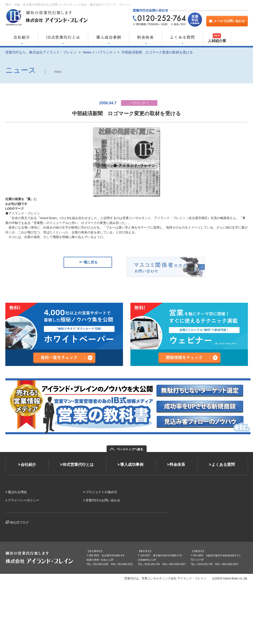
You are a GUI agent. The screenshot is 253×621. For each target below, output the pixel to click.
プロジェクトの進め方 (101, 492)
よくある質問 (223, 464)
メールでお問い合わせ (227, 21)
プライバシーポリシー (23, 500)
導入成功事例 (131, 464)
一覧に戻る (88, 262)
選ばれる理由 (17, 492)
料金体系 (177, 464)
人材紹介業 (217, 38)
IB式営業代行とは (78, 464)
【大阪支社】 (198, 551)
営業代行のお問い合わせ (103, 500)
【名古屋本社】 (95, 551)
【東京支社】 (145, 551)
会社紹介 (28, 464)
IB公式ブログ (19, 522)
